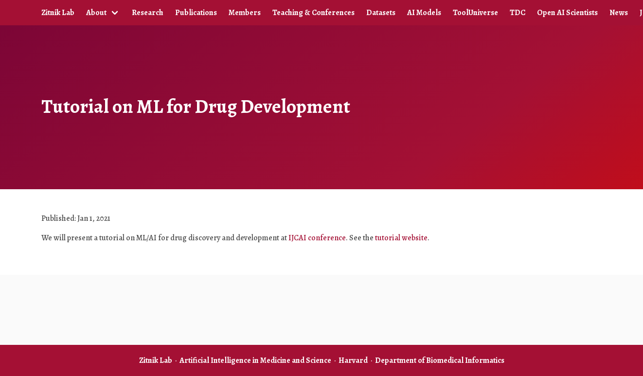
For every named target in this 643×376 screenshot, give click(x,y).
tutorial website (401, 238)
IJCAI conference (317, 238)
